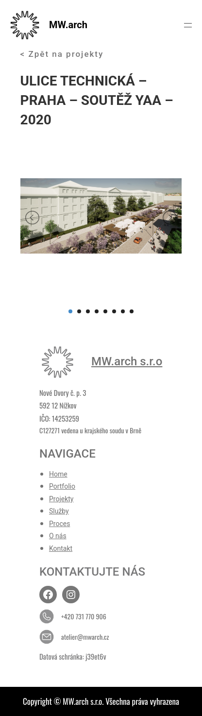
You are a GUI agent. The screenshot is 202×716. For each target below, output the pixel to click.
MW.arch (68, 25)
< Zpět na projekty (62, 54)
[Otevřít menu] (188, 25)
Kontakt (60, 548)
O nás (58, 536)
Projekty (61, 499)
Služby (59, 511)
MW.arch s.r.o (126, 361)
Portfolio (62, 486)
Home (58, 474)
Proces (59, 524)
